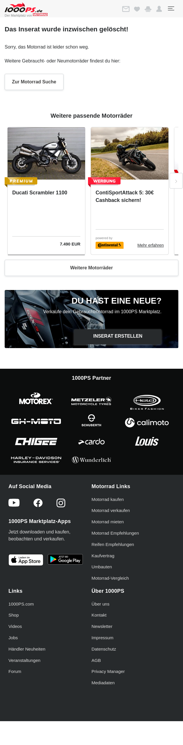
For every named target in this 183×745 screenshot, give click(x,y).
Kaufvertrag (103, 555)
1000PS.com (21, 603)
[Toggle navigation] (170, 8)
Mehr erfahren (151, 245)
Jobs (13, 637)
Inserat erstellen (117, 336)
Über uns (101, 603)
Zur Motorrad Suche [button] (34, 81)
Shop (13, 615)
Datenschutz (104, 648)
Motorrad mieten (108, 521)
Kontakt (99, 615)
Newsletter (102, 626)
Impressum (102, 637)
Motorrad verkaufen (111, 510)
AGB (96, 660)
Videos (15, 626)
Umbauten (102, 566)
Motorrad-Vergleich (110, 578)
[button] (159, 9)
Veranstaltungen (24, 660)
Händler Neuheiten (26, 648)
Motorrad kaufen (108, 499)
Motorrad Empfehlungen (115, 533)
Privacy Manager (108, 671)
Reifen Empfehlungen (113, 544)
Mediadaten (103, 682)
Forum (14, 671)
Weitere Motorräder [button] (91, 267)
